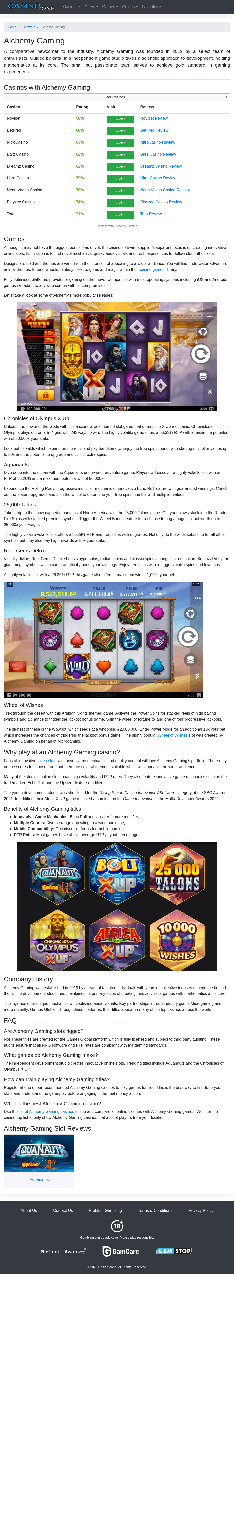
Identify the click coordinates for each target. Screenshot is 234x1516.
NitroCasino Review (157, 142)
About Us (29, 1210)
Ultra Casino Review (158, 178)
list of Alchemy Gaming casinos (46, 1111)
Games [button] (108, 7)
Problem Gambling (105, 1210)
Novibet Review (154, 118)
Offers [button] (89, 7)
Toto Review (151, 214)
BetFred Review (154, 130)
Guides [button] (128, 7)
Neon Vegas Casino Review (165, 190)
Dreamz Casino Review (161, 166)
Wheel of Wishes (173, 735)
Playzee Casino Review (161, 202)
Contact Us (63, 1210)
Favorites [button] (150, 7)
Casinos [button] (70, 7)
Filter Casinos (114, 97)
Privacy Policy (201, 1210)
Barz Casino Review (158, 154)
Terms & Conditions (155, 1210)
